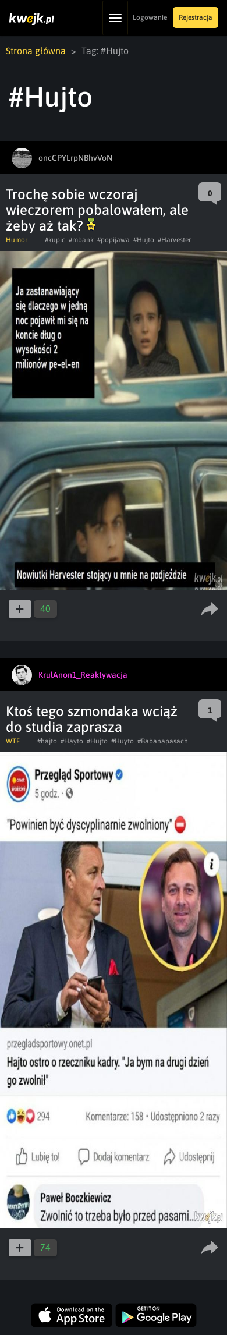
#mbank (81, 240)
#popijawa (113, 240)
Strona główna (36, 50)
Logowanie (150, 17)
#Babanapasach (162, 741)
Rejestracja (195, 17)
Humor (16, 240)
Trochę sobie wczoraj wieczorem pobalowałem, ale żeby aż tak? (97, 209)
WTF (13, 741)
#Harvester (174, 240)
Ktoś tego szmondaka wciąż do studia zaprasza (92, 719)
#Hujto (143, 240)
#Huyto (122, 741)
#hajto (47, 741)
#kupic (55, 240)
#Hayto (72, 741)
